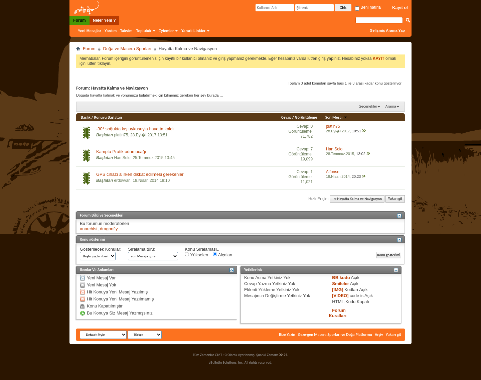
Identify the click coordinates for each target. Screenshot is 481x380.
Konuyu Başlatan (108, 117)
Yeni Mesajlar (89, 31)
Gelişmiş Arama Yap (387, 30)
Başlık (86, 117)
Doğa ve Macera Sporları (127, 48)
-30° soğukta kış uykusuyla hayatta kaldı (135, 128)
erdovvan (122, 180)
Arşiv (379, 334)
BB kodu (341, 277)
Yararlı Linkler (193, 31)
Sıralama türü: (141, 249)
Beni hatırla (368, 7)
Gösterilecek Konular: (100, 249)
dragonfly (109, 228)
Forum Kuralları (337, 313)
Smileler (340, 283)
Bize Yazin (287, 334)
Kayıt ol (400, 7)
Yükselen (196, 254)
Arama (390, 106)
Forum (79, 20)
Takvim (126, 31)
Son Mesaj (336, 117)
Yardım (111, 31)
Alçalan (222, 254)
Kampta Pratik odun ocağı (121, 151)
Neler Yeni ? (104, 20)
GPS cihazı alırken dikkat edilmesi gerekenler (140, 174)
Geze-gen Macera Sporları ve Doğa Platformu (335, 334)
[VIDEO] (340, 295)
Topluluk (143, 31)
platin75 (121, 135)
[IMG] (337, 289)
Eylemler (166, 31)
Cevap (286, 117)
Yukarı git (395, 199)
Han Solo (122, 157)
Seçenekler (368, 106)
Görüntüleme (306, 117)
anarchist (89, 228)
